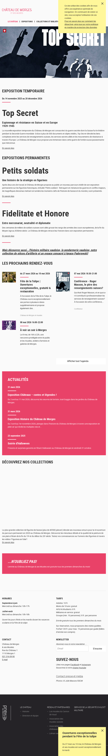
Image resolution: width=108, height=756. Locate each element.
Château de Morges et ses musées (17, 12)
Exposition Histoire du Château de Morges (31, 419)
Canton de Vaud (6, 713)
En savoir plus (8, 148)
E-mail (4, 659)
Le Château (13, 21)
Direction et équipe (30, 715)
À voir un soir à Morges (33, 330)
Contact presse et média (69, 676)
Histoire (25, 711)
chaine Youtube (79, 667)
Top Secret (20, 112)
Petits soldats (25, 170)
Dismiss (102, 730)
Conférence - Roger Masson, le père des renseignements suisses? (88, 284)
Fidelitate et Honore (35, 213)
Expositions (27, 21)
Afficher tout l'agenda (78, 361)
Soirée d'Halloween (19, 443)
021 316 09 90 (8, 656)
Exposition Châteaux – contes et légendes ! (32, 395)
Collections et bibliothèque (49, 21)
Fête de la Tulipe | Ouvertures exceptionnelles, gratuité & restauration (35, 286)
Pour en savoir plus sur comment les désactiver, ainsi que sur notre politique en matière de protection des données (81, 24)
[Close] (102, 3)
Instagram (86, 664)
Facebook (74, 664)
